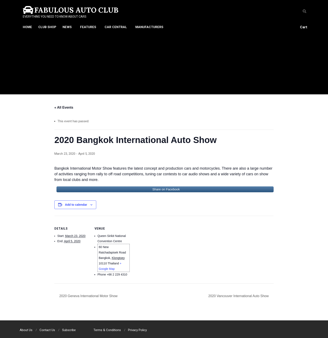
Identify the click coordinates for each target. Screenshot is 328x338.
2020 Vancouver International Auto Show (239, 296)
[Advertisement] (164, 63)
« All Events (63, 107)
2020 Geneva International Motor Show (88, 296)
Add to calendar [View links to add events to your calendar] (76, 204)
